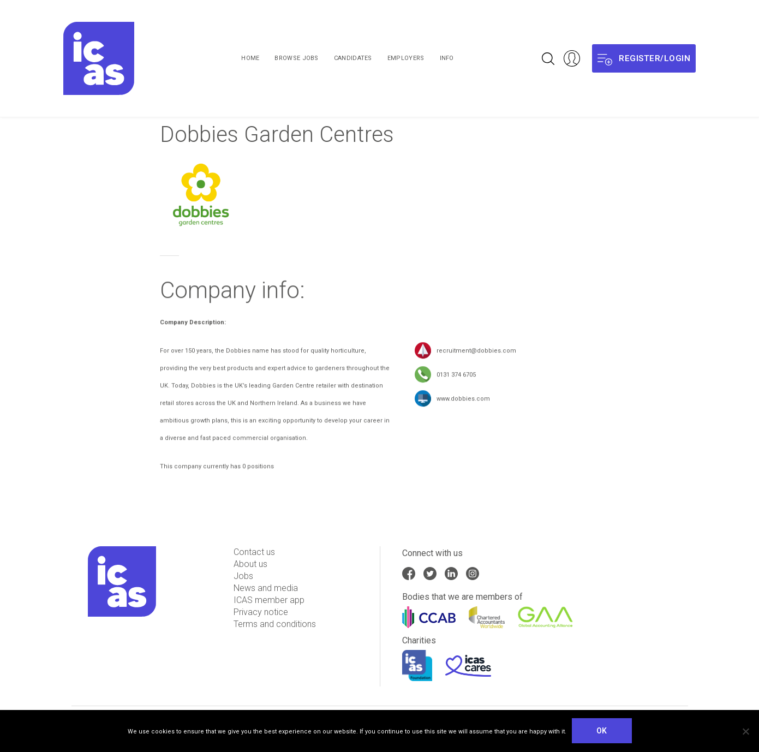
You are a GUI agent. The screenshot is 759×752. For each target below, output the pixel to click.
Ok (601, 730)
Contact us (254, 552)
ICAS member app (269, 600)
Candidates (353, 58)
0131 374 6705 (456, 377)
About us (250, 564)
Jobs (243, 576)
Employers (406, 58)
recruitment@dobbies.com (476, 353)
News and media (266, 588)
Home (250, 58)
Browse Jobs (296, 58)
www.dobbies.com (463, 401)
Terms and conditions (275, 624)
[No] (745, 731)
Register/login (643, 58)
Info (447, 58)
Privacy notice (261, 612)
